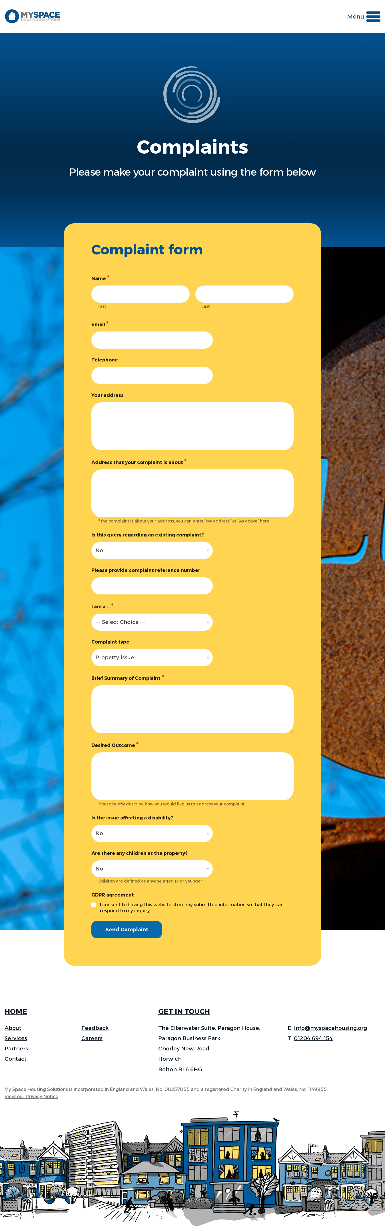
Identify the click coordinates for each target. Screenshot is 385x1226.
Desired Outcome (115, 745)
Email (100, 324)
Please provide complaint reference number (145, 570)
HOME (16, 1011)
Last (205, 306)
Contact (16, 1059)
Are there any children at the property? (139, 853)
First (101, 306)
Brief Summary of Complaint (127, 678)
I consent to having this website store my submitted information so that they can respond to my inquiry (192, 907)
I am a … (102, 606)
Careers (92, 1038)
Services (16, 1038)
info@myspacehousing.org (330, 1028)
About (13, 1028)
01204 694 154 (313, 1038)
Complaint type (110, 642)
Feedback (95, 1028)
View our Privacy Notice (31, 1096)
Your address (107, 395)
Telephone (104, 360)
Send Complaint (128, 930)
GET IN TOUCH (184, 1011)
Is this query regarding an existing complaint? (147, 535)
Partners (16, 1048)
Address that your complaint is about (139, 462)
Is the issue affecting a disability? (132, 818)
